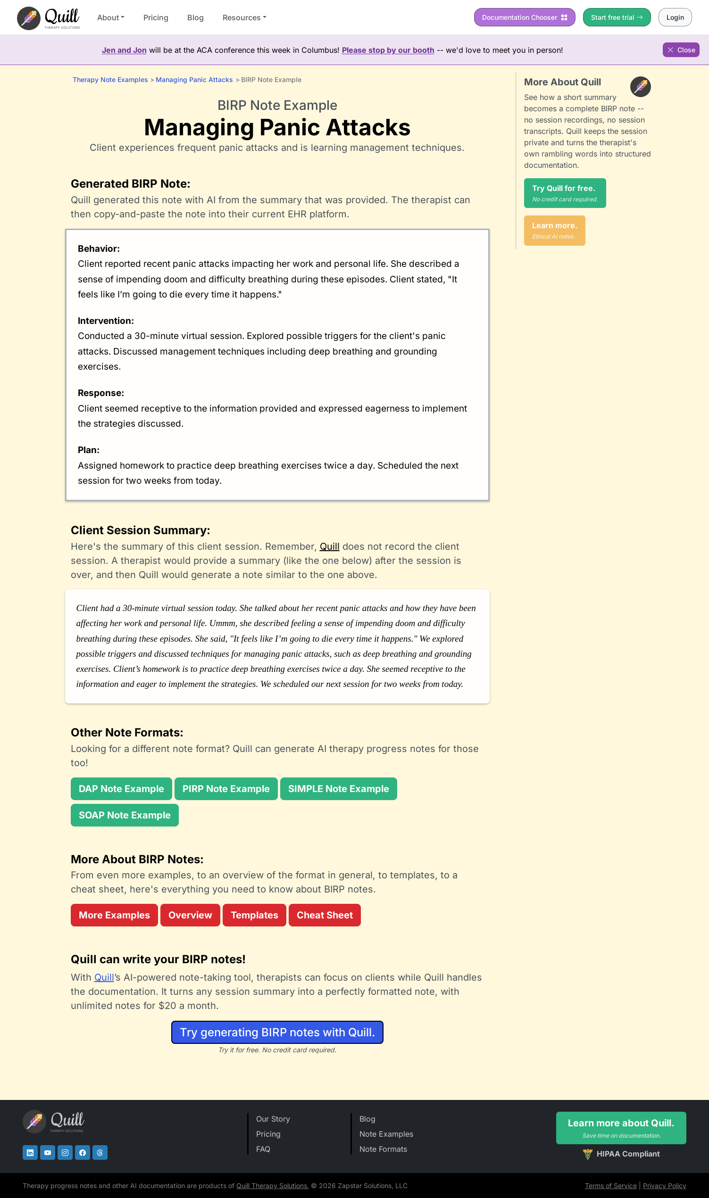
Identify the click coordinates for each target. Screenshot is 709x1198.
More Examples (114, 915)
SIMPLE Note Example (338, 788)
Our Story (273, 1119)
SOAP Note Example (125, 815)
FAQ (263, 1149)
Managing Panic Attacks (194, 79)
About (108, 17)
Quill (330, 546)
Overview (190, 915)
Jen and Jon (124, 50)
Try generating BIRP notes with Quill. (277, 1032)
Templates (254, 915)
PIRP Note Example (226, 788)
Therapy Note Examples (110, 79)
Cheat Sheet (325, 915)
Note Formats (383, 1149)
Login (675, 17)
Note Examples (386, 1134)
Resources (242, 17)
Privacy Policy (664, 1185)
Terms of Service (611, 1185)
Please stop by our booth (388, 50)
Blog (195, 17)
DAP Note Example (121, 788)
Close (681, 50)
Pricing (155, 17)
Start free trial (617, 17)
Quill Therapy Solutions (271, 1185)
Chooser (524, 17)
